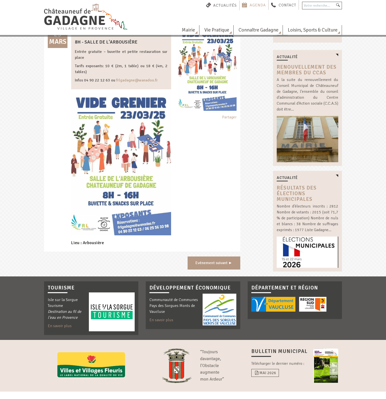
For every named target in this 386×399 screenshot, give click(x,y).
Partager (229, 117)
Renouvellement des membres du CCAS (307, 70)
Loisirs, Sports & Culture (313, 30)
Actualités (225, 5)
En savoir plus (60, 325)
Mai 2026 (265, 372)
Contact (287, 5)
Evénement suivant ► (213, 262)
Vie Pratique (216, 30)
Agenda (258, 5)
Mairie (188, 30)
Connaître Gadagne (258, 30)
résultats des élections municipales (297, 193)
